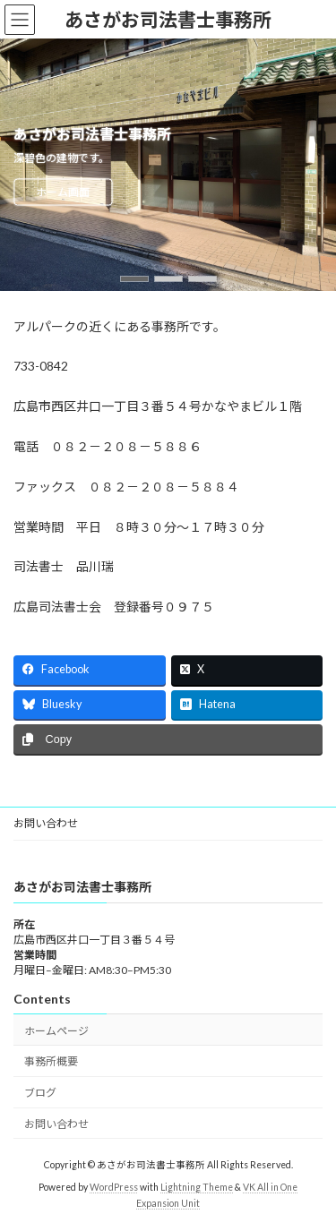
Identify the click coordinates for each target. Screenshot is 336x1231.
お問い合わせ (45, 823)
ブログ (40, 1092)
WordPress (114, 1187)
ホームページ (56, 1031)
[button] (134, 279)
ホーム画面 (63, 192)
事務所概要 (51, 1062)
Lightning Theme (196, 1187)
